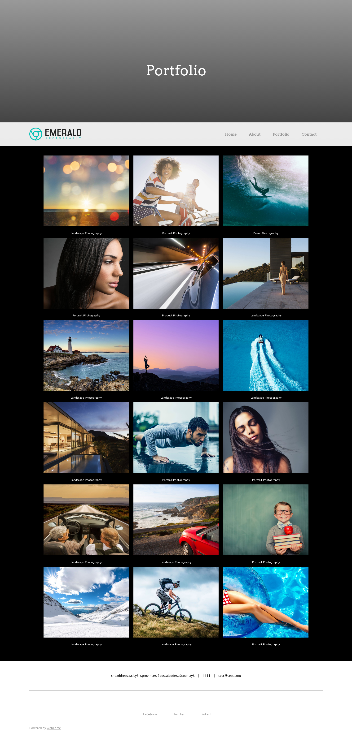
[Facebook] (147, 714)
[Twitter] (175, 714)
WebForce (54, 727)
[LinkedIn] (203, 714)
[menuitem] (231, 135)
